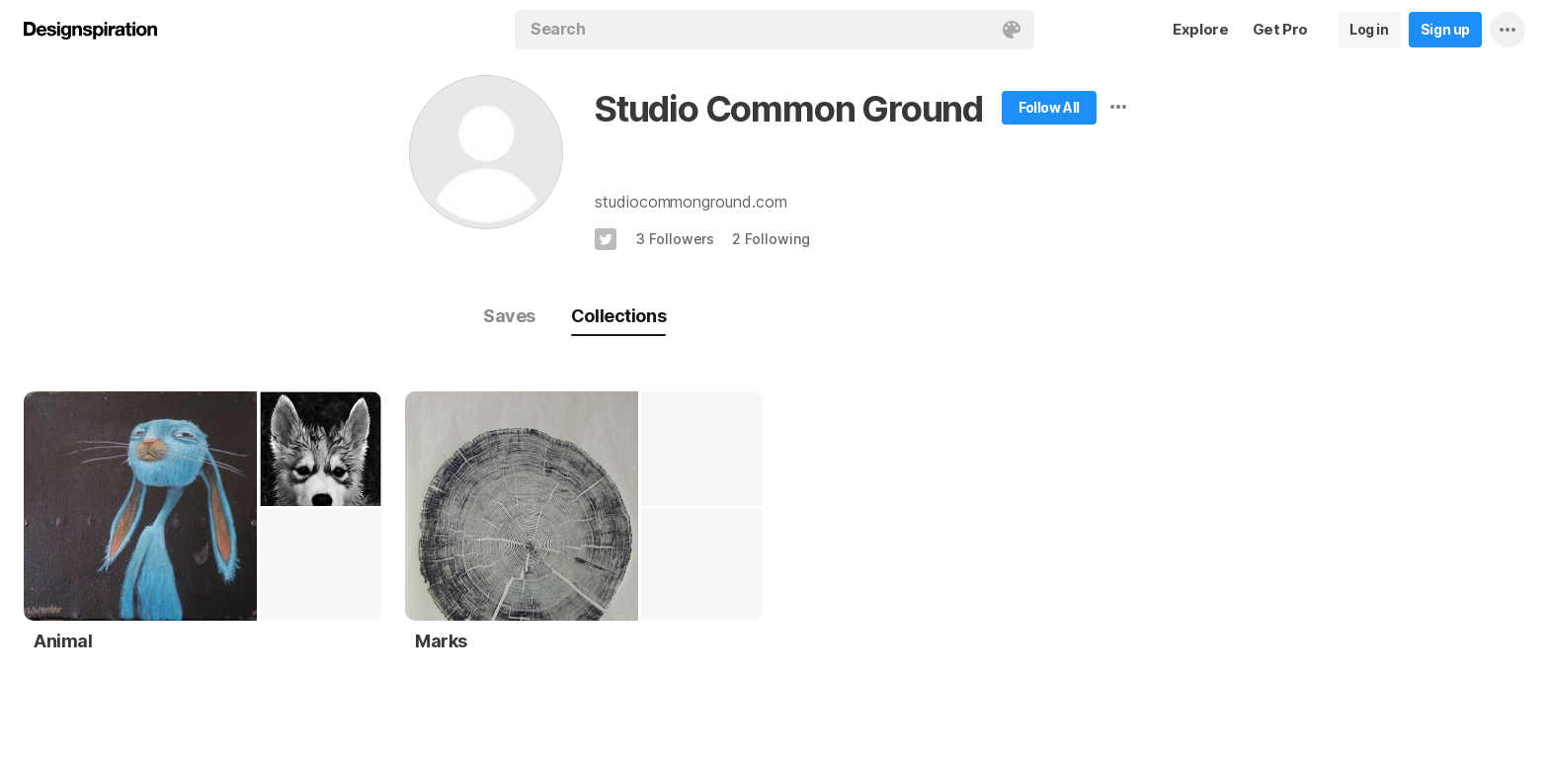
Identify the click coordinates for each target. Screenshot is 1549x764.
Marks (441, 641)
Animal (63, 641)
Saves (509, 315)
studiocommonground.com (691, 202)
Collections (618, 315)
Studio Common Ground (789, 108)
